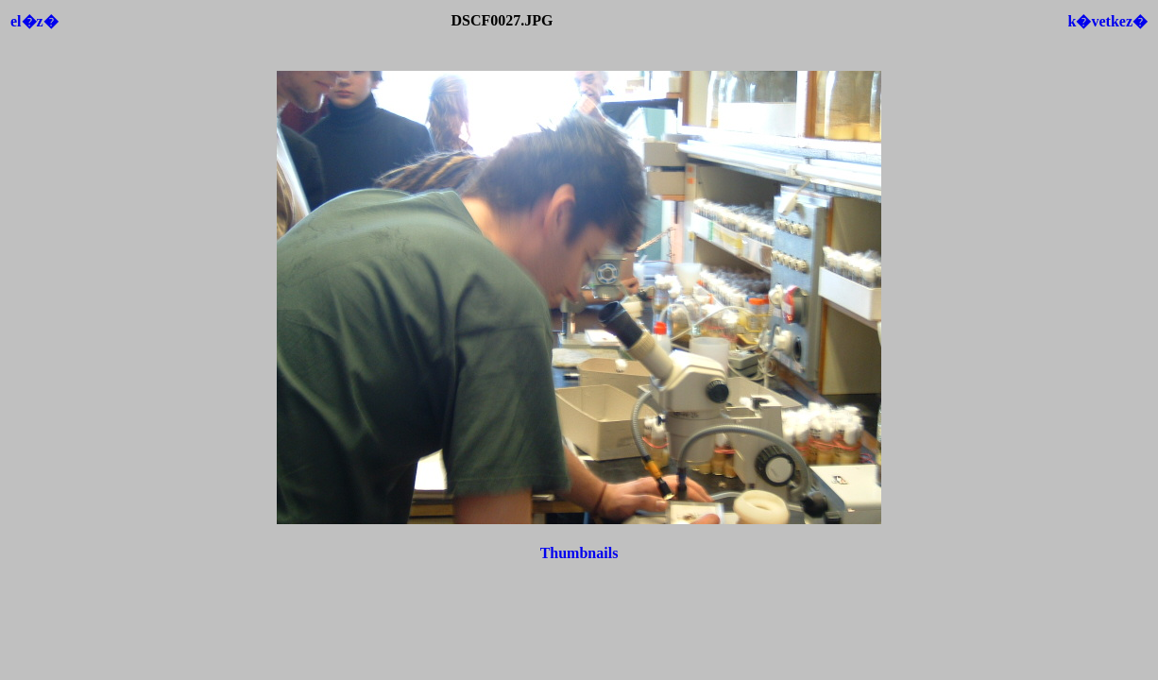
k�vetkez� (1108, 21)
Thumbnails (579, 553)
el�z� (34, 21)
